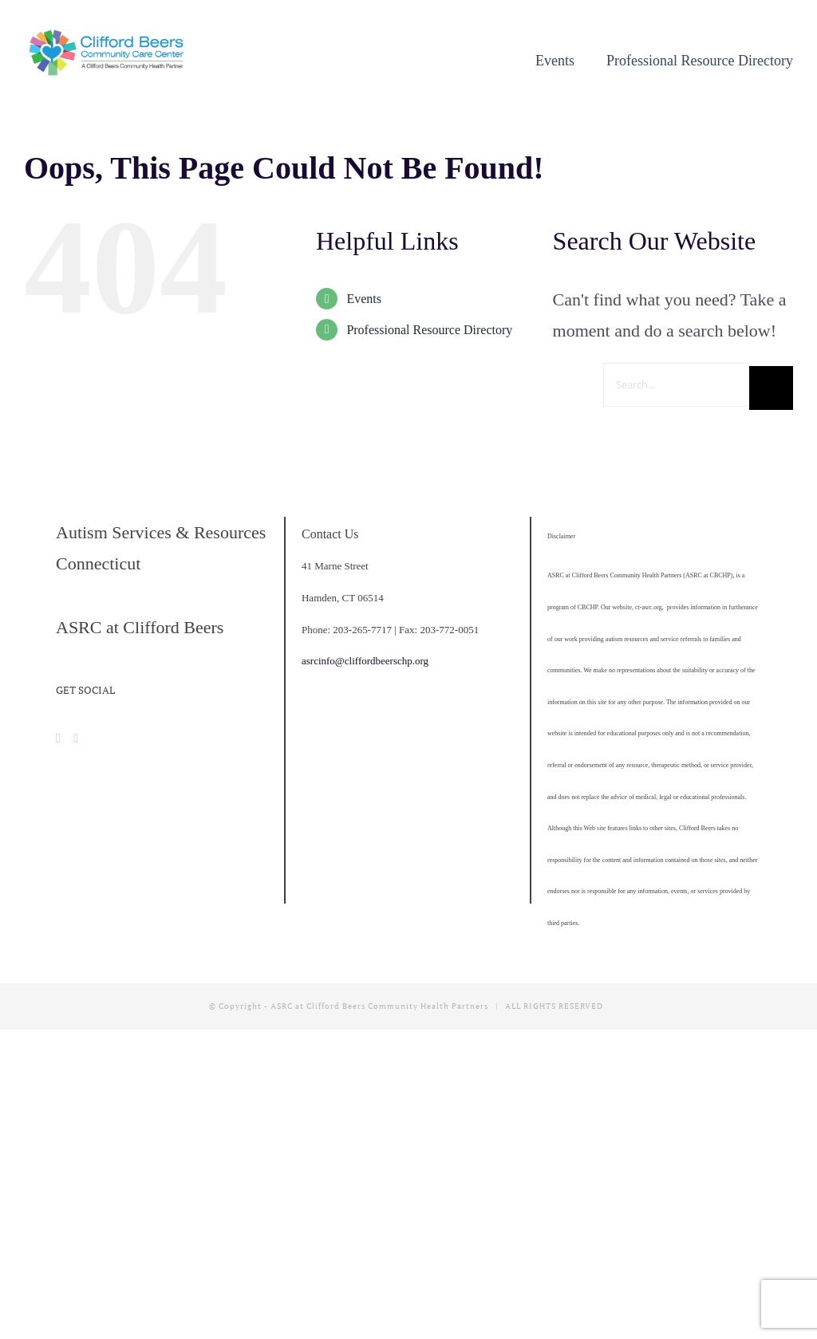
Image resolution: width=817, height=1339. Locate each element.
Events (363, 298)
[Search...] (676, 385)
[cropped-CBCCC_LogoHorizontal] (108, 35)
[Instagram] (75, 738)
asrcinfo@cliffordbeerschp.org (365, 661)
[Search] (771, 388)
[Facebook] (58, 738)
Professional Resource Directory (429, 330)
